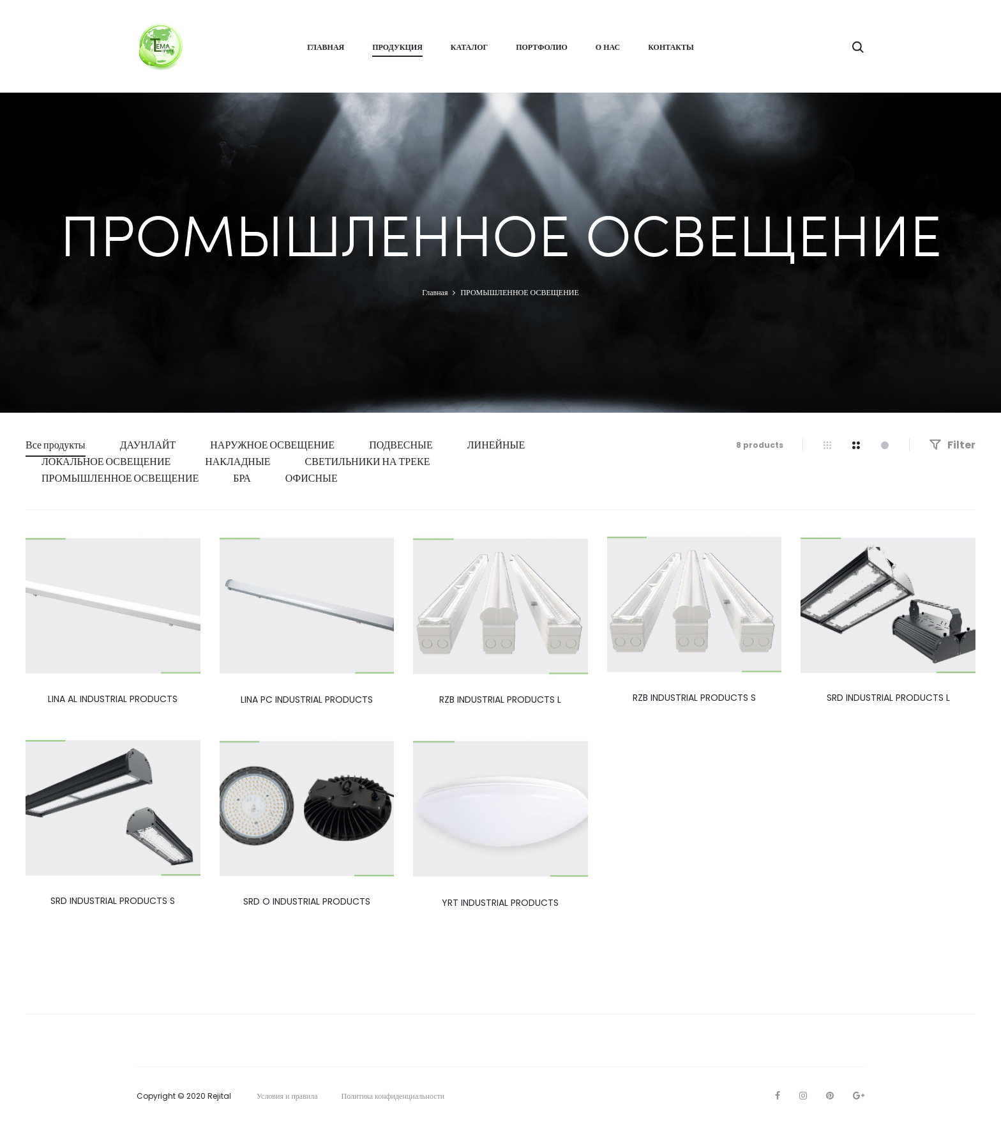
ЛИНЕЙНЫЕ (496, 445)
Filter (952, 445)
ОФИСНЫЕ (311, 478)
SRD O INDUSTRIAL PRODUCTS (306, 901)
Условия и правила (287, 1096)
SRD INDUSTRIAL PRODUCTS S (112, 900)
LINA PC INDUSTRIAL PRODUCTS (307, 699)
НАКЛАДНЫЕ (237, 461)
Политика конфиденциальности (393, 1096)
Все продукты (56, 445)
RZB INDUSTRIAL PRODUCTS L (500, 699)
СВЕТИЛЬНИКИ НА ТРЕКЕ (367, 461)
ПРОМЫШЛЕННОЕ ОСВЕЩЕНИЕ (120, 478)
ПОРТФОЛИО (542, 47)
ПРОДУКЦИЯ (397, 47)
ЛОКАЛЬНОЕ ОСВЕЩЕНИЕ (105, 461)
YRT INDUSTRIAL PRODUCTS (500, 902)
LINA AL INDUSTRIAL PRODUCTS (112, 699)
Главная (435, 292)
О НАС (608, 47)
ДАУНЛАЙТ (148, 445)
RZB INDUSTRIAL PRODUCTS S (694, 697)
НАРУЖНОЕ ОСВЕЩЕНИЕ (272, 445)
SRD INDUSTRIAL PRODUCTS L (888, 697)
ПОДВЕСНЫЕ (401, 445)
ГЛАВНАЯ (325, 47)
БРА (242, 478)
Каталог (469, 47)
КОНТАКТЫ (671, 47)
